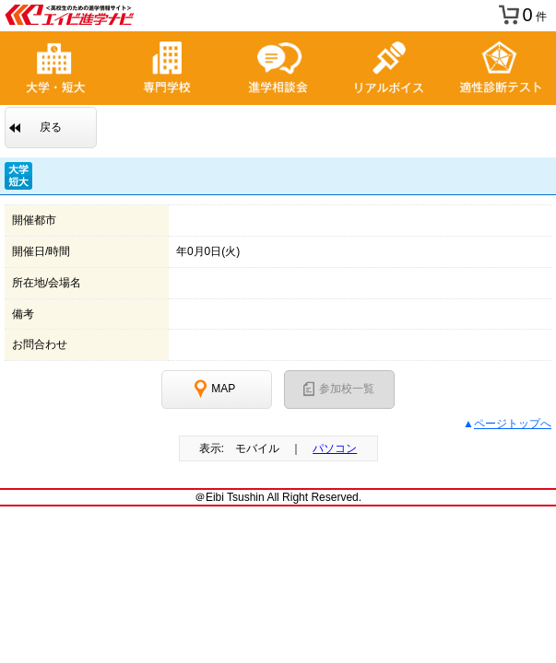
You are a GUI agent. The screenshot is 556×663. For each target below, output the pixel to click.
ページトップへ (512, 423)
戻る (51, 127)
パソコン (335, 448)
